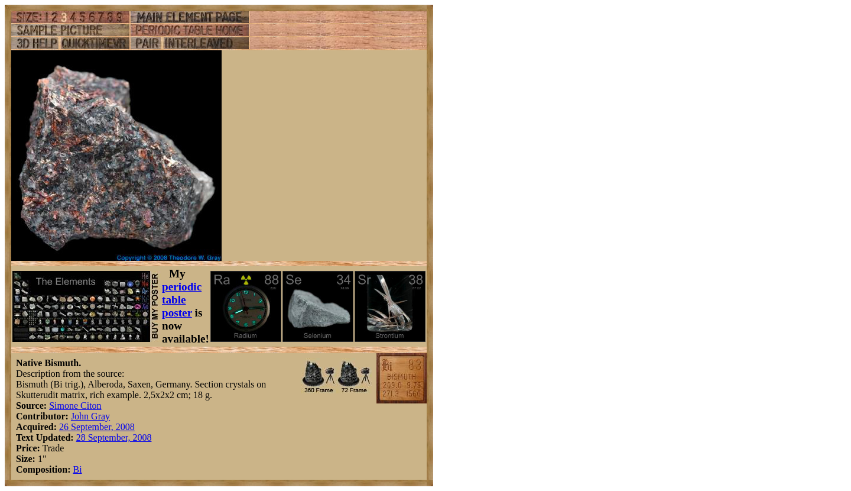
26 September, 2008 (97, 427)
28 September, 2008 (114, 437)
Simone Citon (75, 405)
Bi (77, 469)
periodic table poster (182, 299)
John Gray (90, 416)
